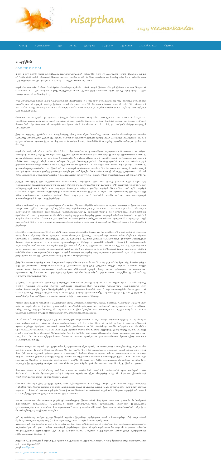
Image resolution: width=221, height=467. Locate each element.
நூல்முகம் (89, 45)
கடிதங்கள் (107, 45)
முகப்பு (23, 45)
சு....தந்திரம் (24, 61)
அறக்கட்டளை (42, 45)
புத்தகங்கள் (126, 45)
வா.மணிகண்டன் (148, 45)
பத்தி (59, 45)
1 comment (52, 452)
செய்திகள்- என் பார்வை (30, 452)
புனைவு (73, 45)
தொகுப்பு (169, 45)
